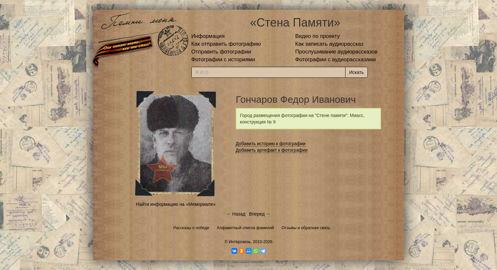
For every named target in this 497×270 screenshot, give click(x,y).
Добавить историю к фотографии (271, 143)
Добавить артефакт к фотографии (272, 150)
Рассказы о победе (191, 228)
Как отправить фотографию (226, 44)
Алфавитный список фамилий (245, 228)
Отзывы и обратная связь (306, 228)
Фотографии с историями (223, 59)
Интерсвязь (240, 242)
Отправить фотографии (221, 52)
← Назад (236, 214)
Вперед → (259, 214)
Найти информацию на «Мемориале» (175, 204)
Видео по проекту (317, 36)
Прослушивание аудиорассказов (336, 52)
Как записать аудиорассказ (329, 44)
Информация (208, 36)
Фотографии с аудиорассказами (335, 59)
